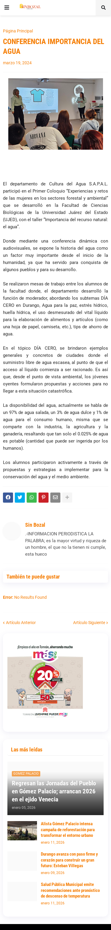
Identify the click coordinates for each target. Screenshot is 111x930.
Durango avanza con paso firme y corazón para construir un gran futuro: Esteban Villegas (69, 859)
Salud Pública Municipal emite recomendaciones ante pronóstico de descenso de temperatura (70, 890)
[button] (7, 8)
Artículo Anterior (21, 622)
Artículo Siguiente (89, 622)
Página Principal (18, 31)
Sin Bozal (35, 525)
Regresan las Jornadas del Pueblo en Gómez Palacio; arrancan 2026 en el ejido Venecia (54, 791)
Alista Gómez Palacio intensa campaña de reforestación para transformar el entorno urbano (68, 829)
